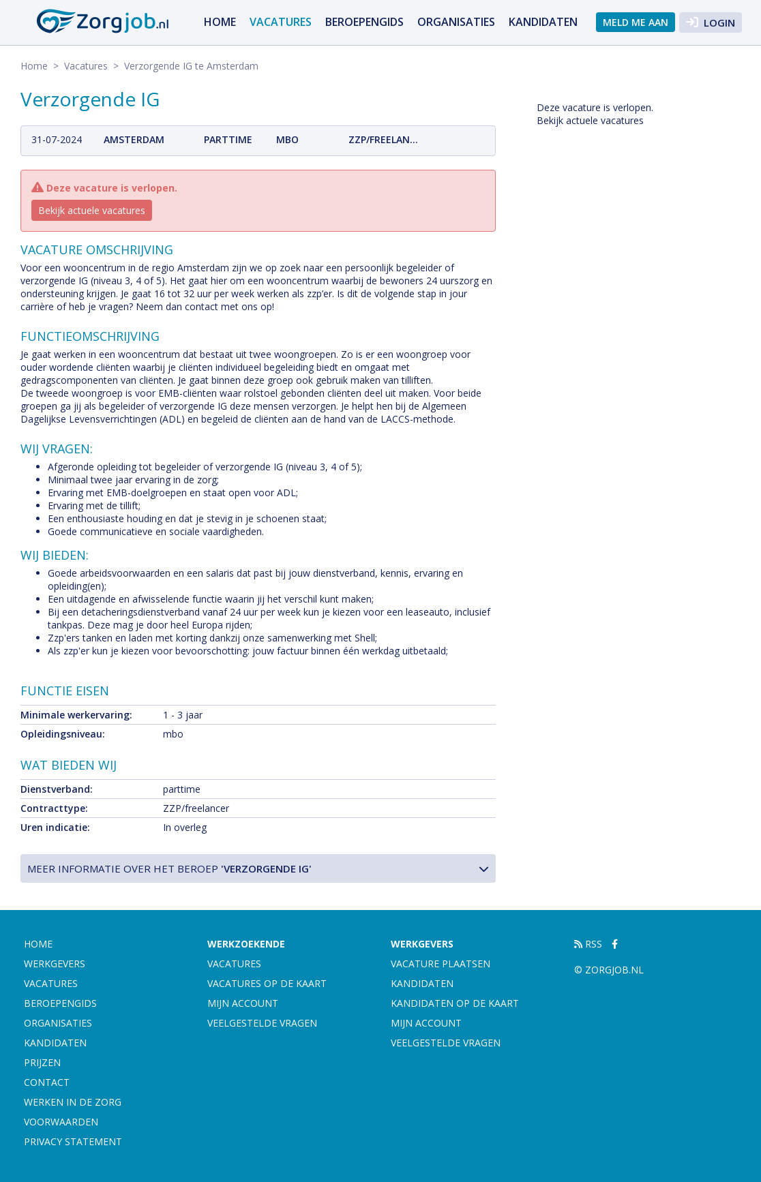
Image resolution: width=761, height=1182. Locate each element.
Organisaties (456, 21)
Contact (47, 1082)
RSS (588, 943)
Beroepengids (364, 21)
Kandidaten (543, 21)
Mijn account (242, 1003)
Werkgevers (54, 963)
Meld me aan (635, 22)
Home (220, 21)
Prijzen (42, 1062)
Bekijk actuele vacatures (91, 210)
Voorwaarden (61, 1121)
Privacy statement (73, 1141)
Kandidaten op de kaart (455, 1003)
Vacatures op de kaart (267, 983)
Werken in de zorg (72, 1101)
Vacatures (281, 21)
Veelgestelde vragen (262, 1022)
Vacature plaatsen (440, 963)
